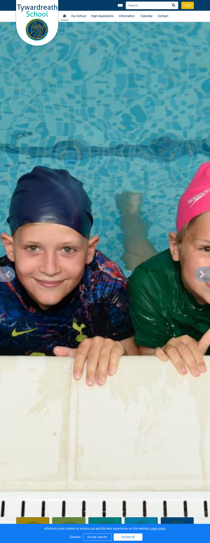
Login (187, 5)
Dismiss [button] (75, 537)
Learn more (157, 528)
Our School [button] (78, 16)
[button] (7, 274)
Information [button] (127, 16)
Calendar (147, 16)
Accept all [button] (128, 537)
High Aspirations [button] (102, 16)
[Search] (147, 5)
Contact (163, 16)
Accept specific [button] (97, 537)
